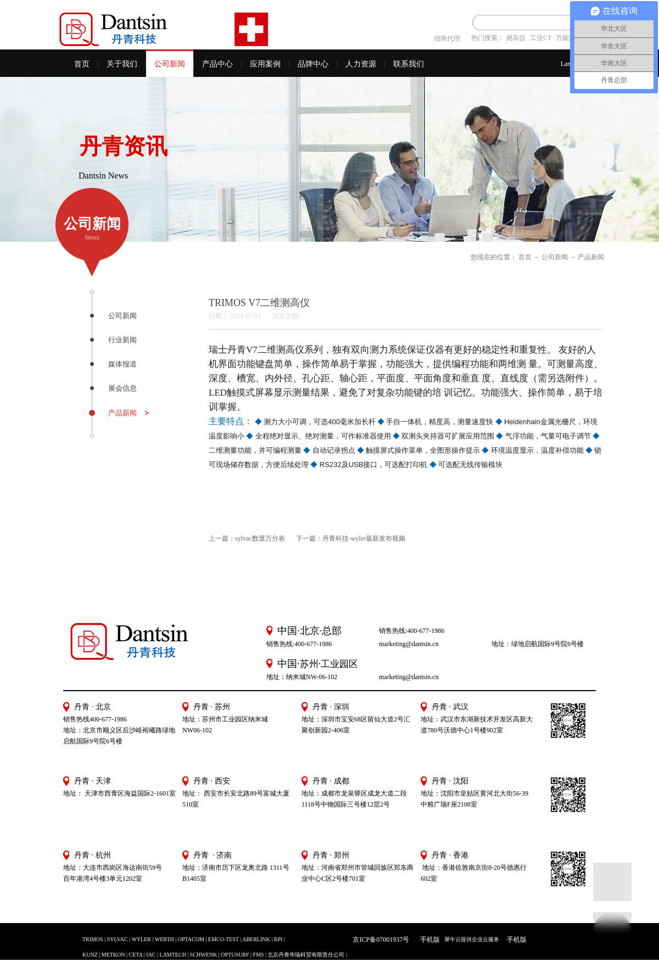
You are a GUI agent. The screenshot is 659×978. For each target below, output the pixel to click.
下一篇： (350, 538)
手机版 (428, 939)
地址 (427, 793)
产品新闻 (591, 257)
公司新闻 (554, 257)
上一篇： (247, 538)
